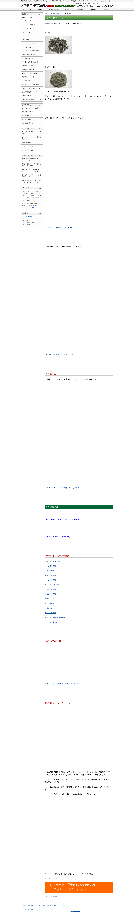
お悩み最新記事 (27, 155)
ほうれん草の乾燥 (27, 150)
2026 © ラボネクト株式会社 (27, 909)
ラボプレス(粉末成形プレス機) (31, 88)
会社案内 (25, 213)
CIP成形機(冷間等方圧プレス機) (31, 99)
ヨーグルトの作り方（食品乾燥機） (31, 138)
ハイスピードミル (27, 21)
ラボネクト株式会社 (27, 217)
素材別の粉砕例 (54, 9)
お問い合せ (26, 187)
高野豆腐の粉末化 (27, 112)
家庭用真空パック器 (28, 77)
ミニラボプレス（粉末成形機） (31, 84)
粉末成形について (31, 905)
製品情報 (40, 9)
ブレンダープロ (26, 39)
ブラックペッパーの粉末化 (30, 108)
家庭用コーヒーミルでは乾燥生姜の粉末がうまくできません (31, 181)
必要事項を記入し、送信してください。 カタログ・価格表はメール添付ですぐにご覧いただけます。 (82, 887)
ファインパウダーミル (28, 24)
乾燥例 (67, 9)
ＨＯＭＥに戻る (51, 878)
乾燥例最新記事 (27, 128)
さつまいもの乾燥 (27, 146)
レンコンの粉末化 (27, 123)
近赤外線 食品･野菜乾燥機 (30, 62)
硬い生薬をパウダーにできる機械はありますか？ (31, 175)
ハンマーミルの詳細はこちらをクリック (59, 354)
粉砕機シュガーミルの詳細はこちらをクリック (63, 488)
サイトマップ (61, 905)
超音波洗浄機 (26, 81)
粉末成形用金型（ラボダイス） (31, 92)
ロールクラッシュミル (28, 43)
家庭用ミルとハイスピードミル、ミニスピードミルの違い (30, 170)
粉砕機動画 (80, 9)
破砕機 (55, 896)
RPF (51, 896)
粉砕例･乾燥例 (55, 13)
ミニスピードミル (27, 17)
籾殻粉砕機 (25, 115)
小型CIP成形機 (26, 96)
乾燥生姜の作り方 (27, 142)
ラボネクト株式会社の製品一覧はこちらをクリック (62, 683)
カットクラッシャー (28, 47)
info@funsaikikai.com (32, 208)
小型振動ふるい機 (27, 66)
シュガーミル (26, 36)
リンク (54, 905)
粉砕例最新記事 (27, 105)
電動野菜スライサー (28, 69)
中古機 (106, 9)
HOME (47, 13)
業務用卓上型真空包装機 (29, 73)
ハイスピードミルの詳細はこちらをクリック (60, 228)
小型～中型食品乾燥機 (28, 54)
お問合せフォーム (47, 905)
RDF (49, 896)
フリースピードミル (28, 28)
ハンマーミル (26, 32)
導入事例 (93, 9)
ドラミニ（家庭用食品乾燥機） (31, 51)
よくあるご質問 (27, 9)
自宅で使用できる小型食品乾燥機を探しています (31, 165)
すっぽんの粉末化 (27, 119)
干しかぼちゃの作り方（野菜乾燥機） (31, 132)
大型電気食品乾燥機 (28, 58)
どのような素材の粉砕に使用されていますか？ (31, 159)
